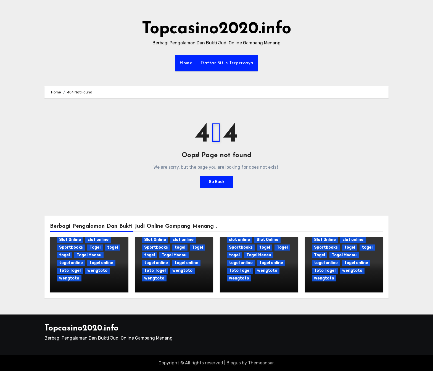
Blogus (233, 362)
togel (112, 247)
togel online (71, 262)
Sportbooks (71, 247)
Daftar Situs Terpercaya (227, 63)
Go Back (217, 181)
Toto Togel (70, 270)
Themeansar (261, 362)
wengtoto (97, 270)
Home (185, 63)
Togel (95, 247)
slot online (98, 239)
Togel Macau (88, 255)
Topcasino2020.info (216, 29)
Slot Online (70, 239)
